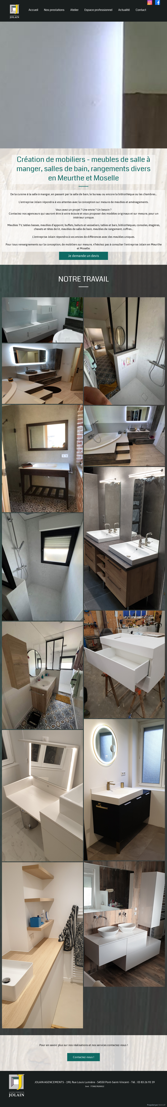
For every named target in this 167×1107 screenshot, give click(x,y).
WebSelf (161, 1105)
